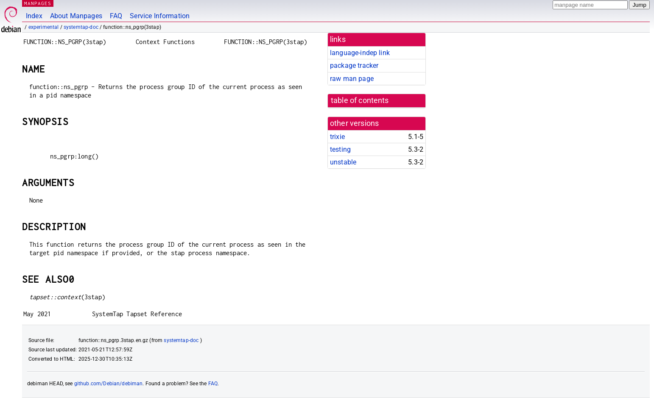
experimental (43, 27)
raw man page (352, 79)
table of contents (360, 100)
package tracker (354, 65)
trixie (337, 137)
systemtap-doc (81, 27)
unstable (343, 162)
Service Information (160, 16)
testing (340, 149)
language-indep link (360, 53)
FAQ (116, 16)
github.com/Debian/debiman (108, 384)
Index (34, 16)
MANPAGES (37, 3)
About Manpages (76, 16)
